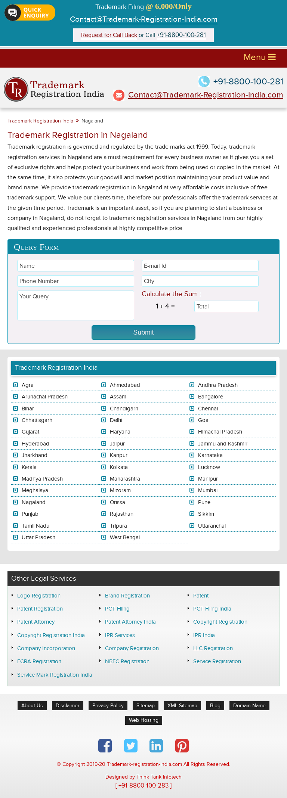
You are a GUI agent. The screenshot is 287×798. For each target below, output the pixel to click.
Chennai (208, 408)
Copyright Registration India (51, 635)
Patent (201, 595)
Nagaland (34, 502)
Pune (204, 502)
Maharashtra (125, 478)
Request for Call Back (109, 35)
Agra (28, 385)
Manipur (208, 478)
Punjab (30, 513)
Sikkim (206, 513)
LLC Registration (213, 648)
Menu (260, 57)
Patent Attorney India (130, 621)
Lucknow (209, 467)
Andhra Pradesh (218, 385)
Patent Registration (40, 608)
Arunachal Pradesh (45, 396)
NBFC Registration (127, 661)
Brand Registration (127, 595)
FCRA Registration (39, 661)
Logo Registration (39, 595)
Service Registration (217, 661)
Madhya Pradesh (42, 478)
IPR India (204, 635)
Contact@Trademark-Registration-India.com (143, 19)
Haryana (120, 431)
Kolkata (119, 467)
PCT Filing (117, 608)
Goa (203, 420)
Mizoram (120, 490)
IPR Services (120, 635)
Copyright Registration (220, 621)
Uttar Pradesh (38, 537)
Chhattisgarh (37, 420)
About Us (32, 705)
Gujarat (30, 431)
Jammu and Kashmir (222, 443)
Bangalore (210, 396)
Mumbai (207, 490)
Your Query (75, 305)
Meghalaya (35, 490)
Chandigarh (124, 408)
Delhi (116, 420)
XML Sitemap (182, 705)
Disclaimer (68, 705)
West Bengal (125, 537)
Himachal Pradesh (220, 431)
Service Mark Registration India (54, 674)
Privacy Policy (108, 705)
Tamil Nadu (35, 525)
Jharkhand (34, 455)
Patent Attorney (36, 621)
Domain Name (249, 705)
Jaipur (117, 443)
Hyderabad (35, 443)
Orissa (117, 502)
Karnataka (210, 455)
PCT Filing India (212, 608)
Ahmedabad (125, 385)
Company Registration (132, 648)
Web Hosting (143, 720)
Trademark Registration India (40, 121)
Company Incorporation (46, 648)
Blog (215, 705)
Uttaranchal (212, 525)
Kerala (29, 467)
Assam (118, 396)
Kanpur (118, 455)
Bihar (28, 408)
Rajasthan (121, 513)
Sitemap (145, 705)
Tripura (118, 525)
